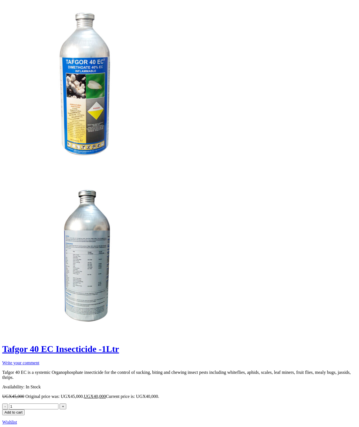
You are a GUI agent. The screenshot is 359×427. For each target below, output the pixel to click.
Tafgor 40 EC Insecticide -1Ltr (60, 349)
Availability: (13, 386)
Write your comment (20, 362)
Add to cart (13, 412)
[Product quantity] (33, 406)
